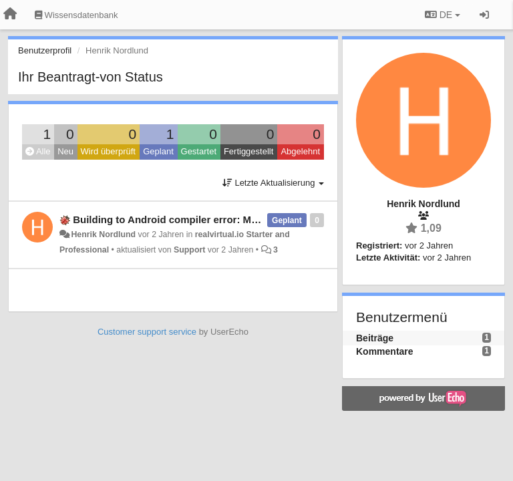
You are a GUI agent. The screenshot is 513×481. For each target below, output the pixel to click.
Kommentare (384, 351)
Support (189, 250)
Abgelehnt (300, 151)
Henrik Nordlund (103, 234)
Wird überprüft (108, 151)
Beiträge (374, 338)
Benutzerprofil (44, 50)
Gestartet (198, 151)
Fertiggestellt (248, 151)
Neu (65, 151)
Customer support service (147, 332)
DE (442, 14)
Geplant (158, 151)
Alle (38, 151)
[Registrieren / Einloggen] (484, 14)
